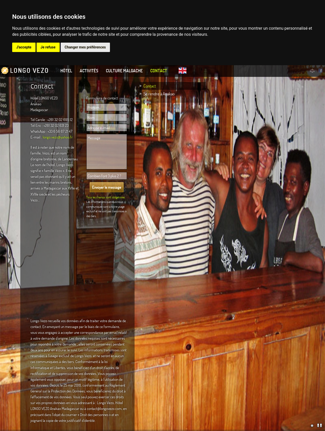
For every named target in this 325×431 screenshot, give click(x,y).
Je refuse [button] (48, 47)
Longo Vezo (29, 70)
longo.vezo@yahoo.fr (58, 137)
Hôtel (66, 70)
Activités (89, 70)
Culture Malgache (124, 70)
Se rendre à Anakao (159, 93)
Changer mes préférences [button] (85, 47)
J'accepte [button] (23, 47)
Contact (158, 70)
